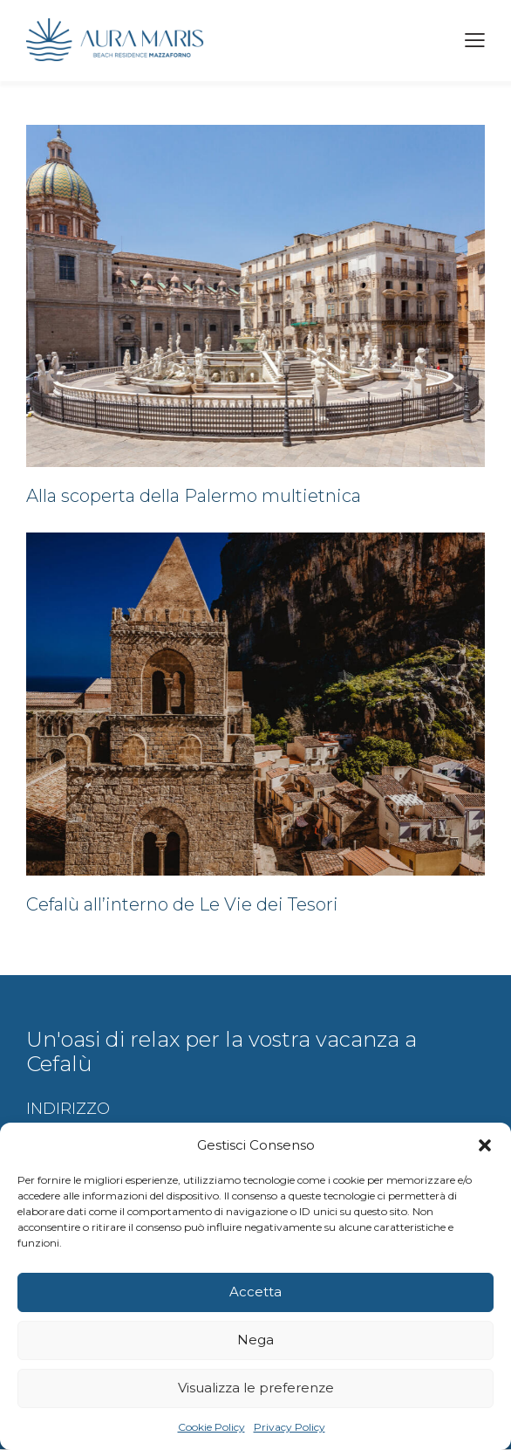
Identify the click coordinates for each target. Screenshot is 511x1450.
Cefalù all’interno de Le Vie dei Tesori (182, 905)
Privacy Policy (289, 1426)
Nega (255, 1339)
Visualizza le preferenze (256, 1387)
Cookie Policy (211, 1426)
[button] (485, 1145)
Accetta (255, 1291)
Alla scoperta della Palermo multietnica (193, 496)
